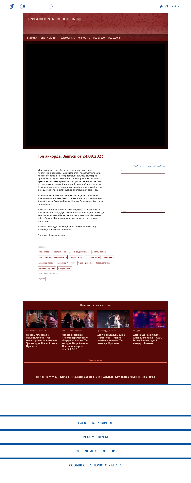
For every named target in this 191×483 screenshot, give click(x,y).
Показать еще (95, 359)
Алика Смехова (45, 257)
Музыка (42, 279)
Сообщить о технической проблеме (149, 166)
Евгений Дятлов (76, 257)
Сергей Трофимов (85, 263)
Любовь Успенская (103, 263)
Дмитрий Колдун (65, 268)
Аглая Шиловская (99, 252)
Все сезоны (114, 38)
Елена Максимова (93, 257)
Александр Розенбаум (66, 263)
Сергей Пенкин (60, 252)
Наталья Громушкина (47, 268)
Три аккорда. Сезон (51, 19)
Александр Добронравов (79, 252)
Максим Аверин (45, 252)
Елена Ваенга (108, 257)
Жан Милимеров (60, 257)
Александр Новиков (46, 263)
